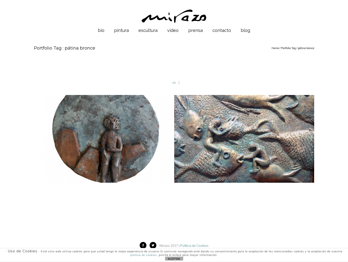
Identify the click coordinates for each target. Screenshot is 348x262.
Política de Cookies (194, 245)
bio (101, 30)
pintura (121, 30)
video (173, 30)
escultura (148, 30)
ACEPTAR (174, 258)
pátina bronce (306, 48)
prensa (195, 30)
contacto (221, 30)
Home (275, 48)
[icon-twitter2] (154, 245)
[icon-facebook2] (144, 245)
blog (245, 30)
